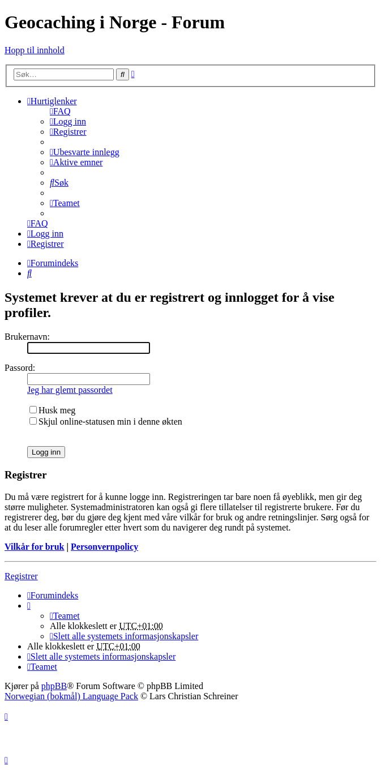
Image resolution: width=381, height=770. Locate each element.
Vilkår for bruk (35, 546)
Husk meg (52, 410)
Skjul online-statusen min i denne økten (105, 421)
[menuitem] (60, 111)
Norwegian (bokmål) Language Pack (71, 696)
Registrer (21, 576)
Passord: (20, 368)
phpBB (54, 686)
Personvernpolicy (104, 546)
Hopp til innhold (35, 50)
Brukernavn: (27, 336)
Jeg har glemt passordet (70, 390)
